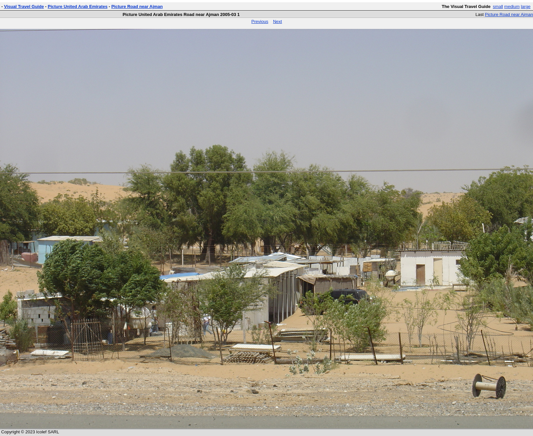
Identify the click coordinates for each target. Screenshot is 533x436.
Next (277, 21)
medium (512, 6)
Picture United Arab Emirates (77, 6)
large (525, 6)
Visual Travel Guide (24, 6)
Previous (260, 21)
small (498, 6)
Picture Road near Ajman (137, 6)
